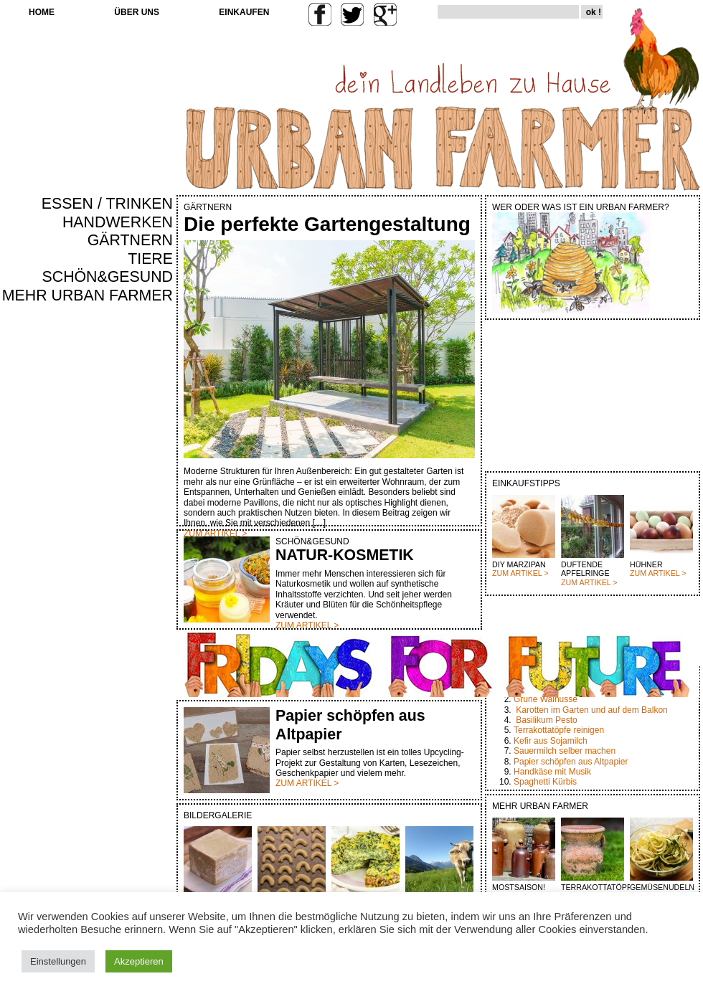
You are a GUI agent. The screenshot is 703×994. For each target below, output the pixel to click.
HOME (42, 12)
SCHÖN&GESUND (108, 276)
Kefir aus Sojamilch (551, 741)
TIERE (150, 259)
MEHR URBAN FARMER (87, 295)
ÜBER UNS (136, 12)
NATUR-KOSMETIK (344, 555)
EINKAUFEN (244, 12)
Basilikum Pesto (546, 720)
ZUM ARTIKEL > (520, 573)
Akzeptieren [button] (139, 961)
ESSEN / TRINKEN (107, 203)
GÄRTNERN (130, 240)
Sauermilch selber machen (564, 751)
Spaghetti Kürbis (545, 782)
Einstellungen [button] (58, 961)
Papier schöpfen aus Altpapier (571, 762)
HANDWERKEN (117, 222)
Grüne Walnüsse (545, 699)
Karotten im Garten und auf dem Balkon (591, 710)
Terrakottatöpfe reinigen (559, 730)
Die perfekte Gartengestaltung (327, 224)
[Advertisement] (131, 549)
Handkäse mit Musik (552, 772)
